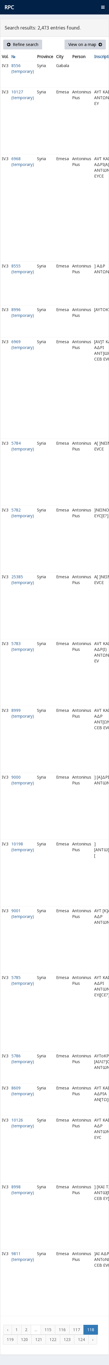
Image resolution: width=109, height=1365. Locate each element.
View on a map (85, 44)
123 (67, 1339)
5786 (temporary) (22, 1058)
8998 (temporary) (22, 1189)
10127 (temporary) (22, 94)
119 (10, 1339)
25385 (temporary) (22, 579)
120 (24, 1339)
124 (81, 1339)
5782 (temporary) (22, 512)
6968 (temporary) (22, 161)
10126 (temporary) (22, 1122)
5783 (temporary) (22, 646)
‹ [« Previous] (7, 1329)
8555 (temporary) (22, 268)
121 (38, 1339)
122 (52, 1339)
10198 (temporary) (22, 846)
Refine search (22, 44)
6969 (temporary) (22, 344)
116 (62, 1329)
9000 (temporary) (22, 780)
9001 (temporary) (22, 913)
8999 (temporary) (22, 713)
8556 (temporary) (22, 68)
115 (47, 1329)
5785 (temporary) (22, 980)
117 (76, 1329)
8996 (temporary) (22, 312)
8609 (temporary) (22, 1090)
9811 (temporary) (22, 1256)
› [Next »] (92, 1339)
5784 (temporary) (22, 446)
